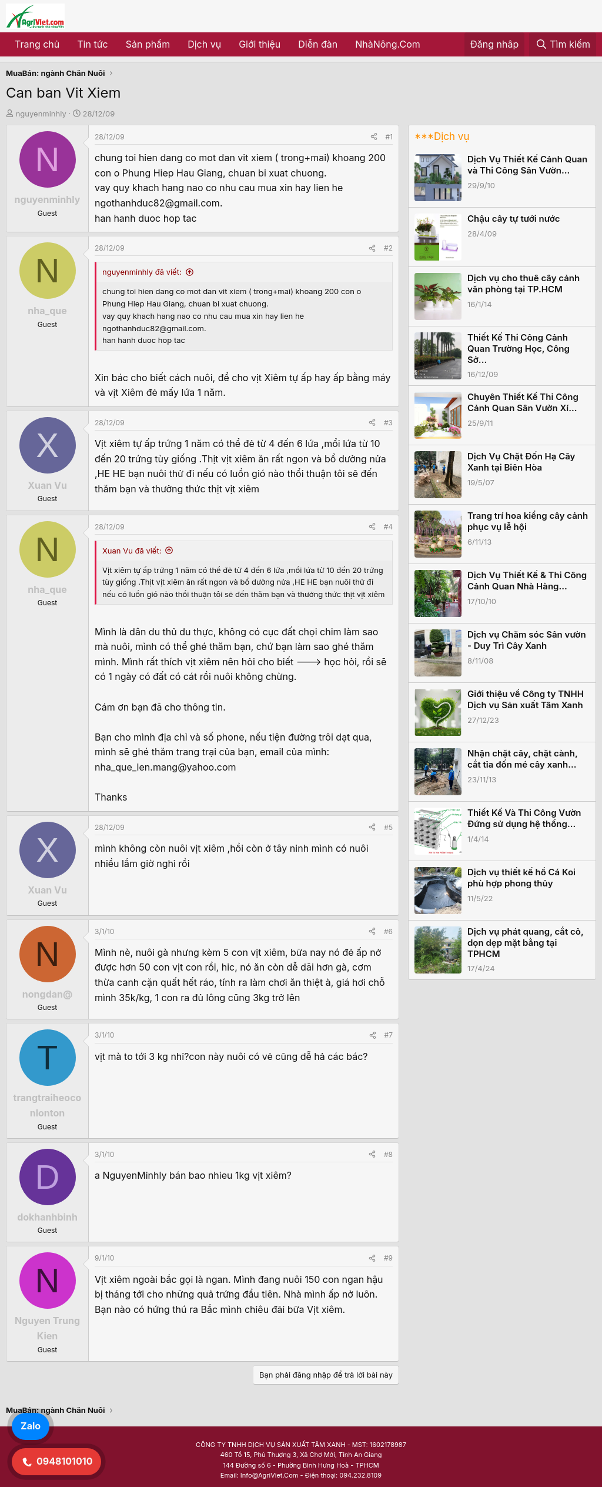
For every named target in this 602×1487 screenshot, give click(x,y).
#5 (388, 827)
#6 (388, 931)
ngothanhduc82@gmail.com (157, 203)
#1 (389, 136)
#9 (388, 1257)
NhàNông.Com (387, 44)
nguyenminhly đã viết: (142, 271)
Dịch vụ (204, 44)
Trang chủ (37, 44)
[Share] (374, 136)
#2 (388, 248)
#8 (388, 1154)
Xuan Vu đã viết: (131, 550)
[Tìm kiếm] (562, 44)
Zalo (31, 1426)
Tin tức (92, 44)
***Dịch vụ (441, 136)
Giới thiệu (259, 44)
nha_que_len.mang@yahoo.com (165, 767)
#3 (388, 422)
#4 (388, 526)
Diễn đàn (317, 44)
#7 (388, 1035)
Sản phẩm (148, 44)
